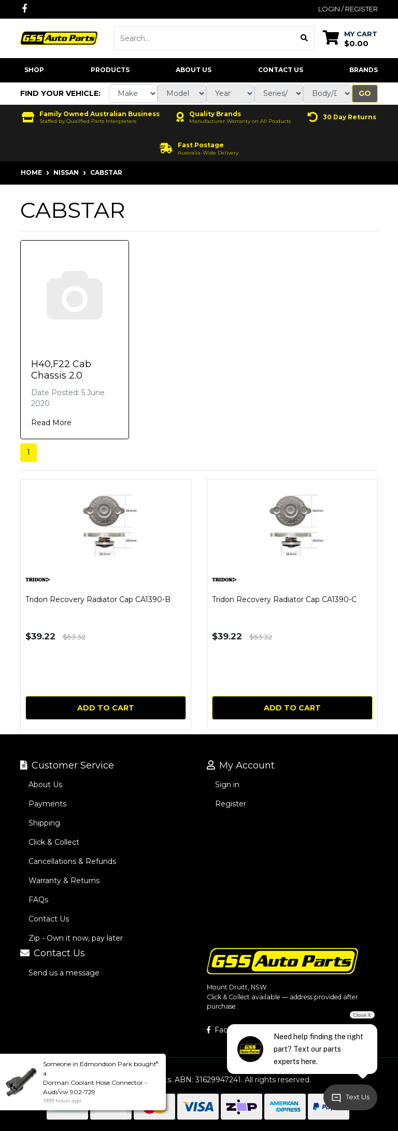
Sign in (227, 784)
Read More (51, 422)
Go (365, 93)
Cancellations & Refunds (72, 861)
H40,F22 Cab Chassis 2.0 (61, 369)
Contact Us (280, 70)
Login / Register (348, 9)
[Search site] (304, 38)
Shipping (44, 823)
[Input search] (204, 38)
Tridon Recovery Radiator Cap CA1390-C (284, 599)
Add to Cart (105, 708)
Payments (47, 803)
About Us (193, 70)
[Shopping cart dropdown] (350, 38)
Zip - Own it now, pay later (76, 938)
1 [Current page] (28, 452)
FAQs (38, 899)
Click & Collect (54, 842)
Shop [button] (34, 70)
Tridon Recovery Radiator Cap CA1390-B (97, 599)
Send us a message (64, 973)
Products (110, 70)
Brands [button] (363, 70)
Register (230, 803)
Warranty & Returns (64, 880)
